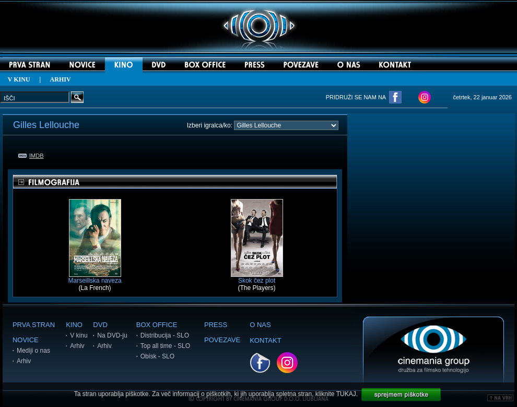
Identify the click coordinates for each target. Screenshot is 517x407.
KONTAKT (265, 340)
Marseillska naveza (95, 277)
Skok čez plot (257, 277)
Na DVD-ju (112, 335)
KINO (74, 325)
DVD (100, 325)
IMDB (31, 156)
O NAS (260, 325)
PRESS (215, 325)
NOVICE (26, 340)
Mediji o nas (33, 350)
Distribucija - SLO (164, 335)
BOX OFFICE (157, 325)
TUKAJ (346, 394)
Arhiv (24, 361)
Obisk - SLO (157, 356)
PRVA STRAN (34, 325)
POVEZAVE (222, 340)
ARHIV (60, 79)
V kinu (78, 335)
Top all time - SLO (165, 346)
